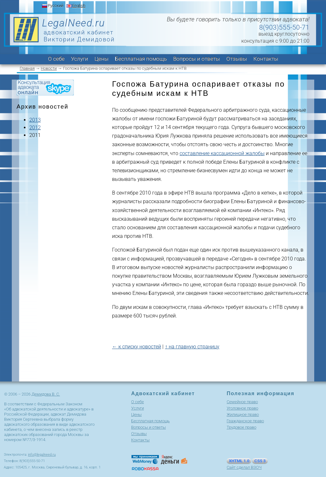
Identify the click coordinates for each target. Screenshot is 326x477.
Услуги (79, 58)
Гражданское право (245, 420)
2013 (35, 120)
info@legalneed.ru (42, 454)
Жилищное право (243, 414)
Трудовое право (241, 427)
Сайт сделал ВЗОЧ (244, 467)
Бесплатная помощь (141, 58)
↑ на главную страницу (192, 347)
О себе (56, 58)
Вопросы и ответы (196, 58)
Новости (49, 68)
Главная (27, 68)
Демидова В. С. (46, 394)
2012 (35, 128)
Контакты (265, 58)
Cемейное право (242, 401)
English (78, 5)
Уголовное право (242, 408)
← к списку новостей (136, 347)
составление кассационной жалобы (222, 153)
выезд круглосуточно (284, 34)
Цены (102, 58)
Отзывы (236, 58)
